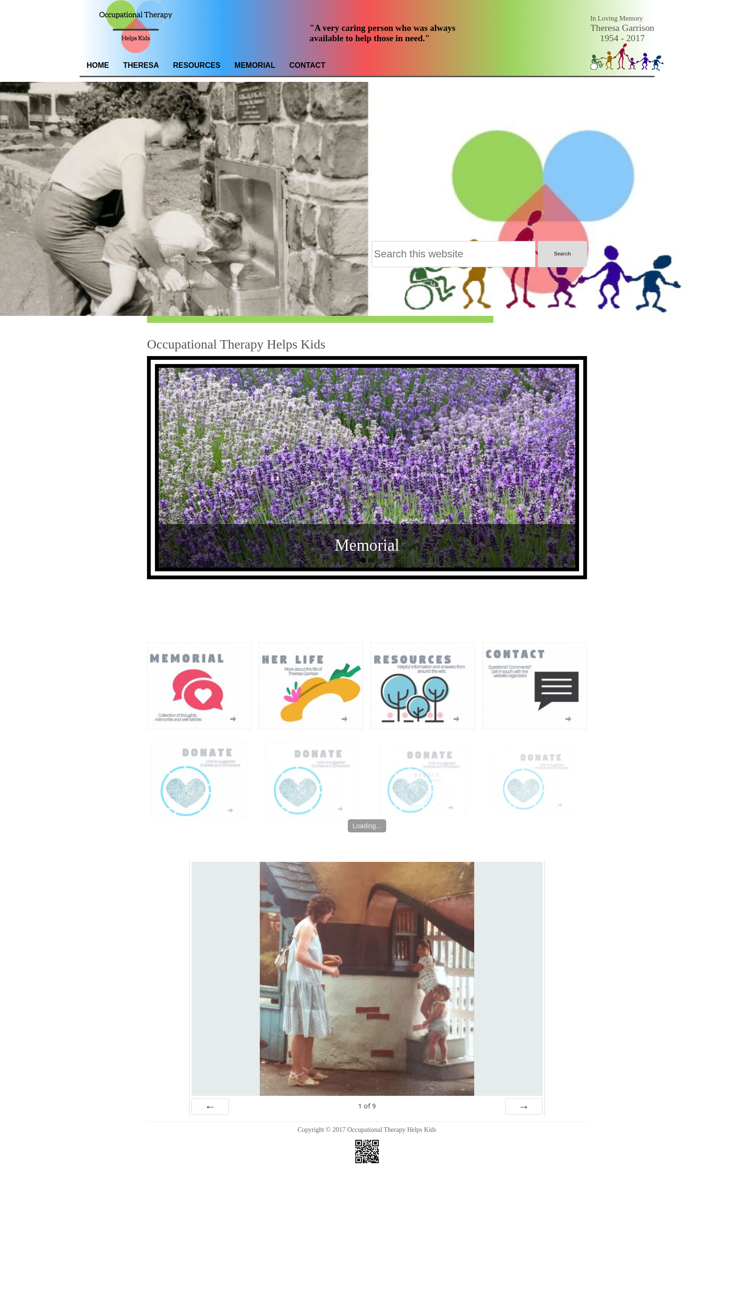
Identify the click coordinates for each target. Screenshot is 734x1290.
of (367, 1097)
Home (98, 65)
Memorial (255, 65)
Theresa (141, 65)
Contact (307, 65)
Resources (196, 65)
